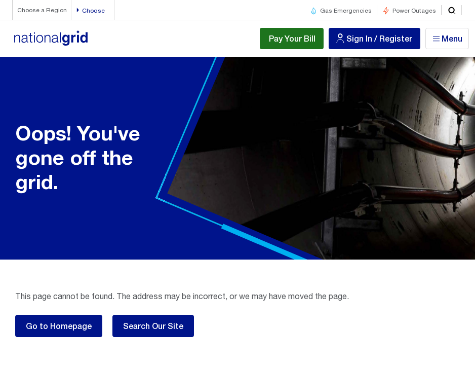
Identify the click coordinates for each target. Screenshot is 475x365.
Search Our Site (153, 325)
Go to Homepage (59, 325)
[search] (452, 10)
